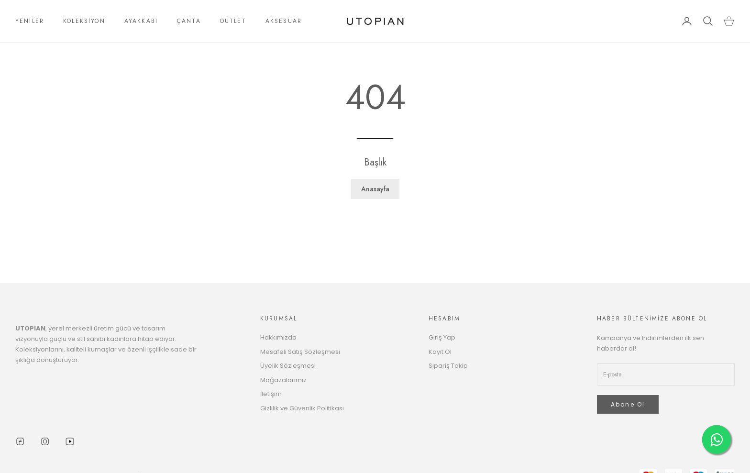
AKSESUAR (283, 21)
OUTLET (233, 21)
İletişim (271, 393)
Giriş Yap (442, 337)
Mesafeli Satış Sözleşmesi (300, 351)
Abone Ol (628, 404)
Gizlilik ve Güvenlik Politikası (302, 408)
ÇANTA (189, 21)
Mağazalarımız (283, 380)
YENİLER (29, 21)
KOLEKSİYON (84, 21)
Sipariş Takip (448, 365)
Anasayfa (375, 189)
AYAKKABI (141, 21)
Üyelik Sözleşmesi (288, 365)
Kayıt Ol (440, 351)
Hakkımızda (278, 337)
